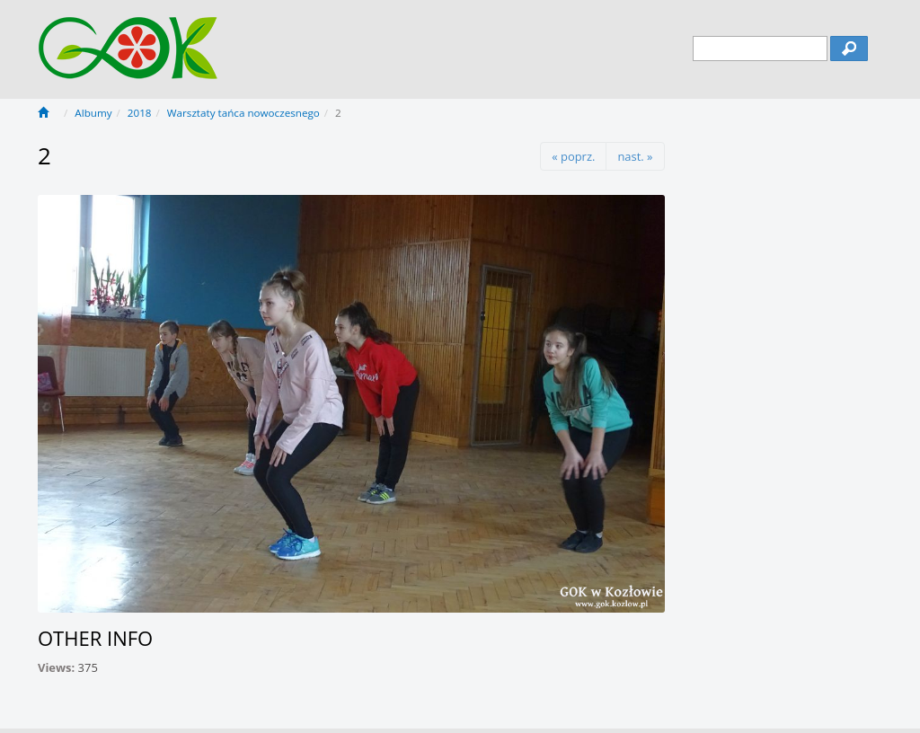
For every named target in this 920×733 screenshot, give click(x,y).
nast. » (634, 156)
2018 (140, 112)
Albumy (93, 112)
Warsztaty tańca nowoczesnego (243, 112)
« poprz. (573, 156)
